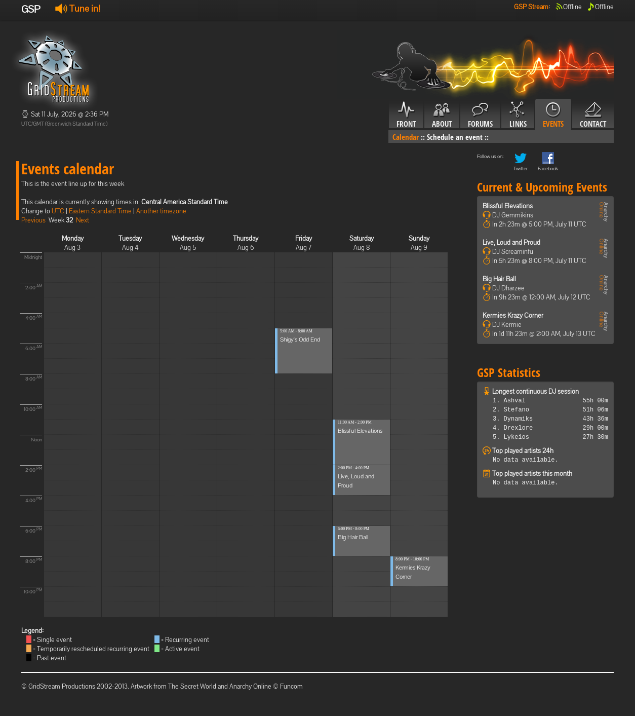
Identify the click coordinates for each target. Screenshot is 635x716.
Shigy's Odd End (300, 339)
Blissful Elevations (360, 431)
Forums (480, 115)
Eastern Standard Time (100, 211)
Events (553, 115)
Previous (33, 220)
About (442, 115)
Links (518, 115)
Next (82, 220)
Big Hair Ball (353, 537)
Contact (593, 115)
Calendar (405, 137)
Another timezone (161, 211)
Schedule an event (455, 137)
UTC (58, 211)
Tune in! (77, 8)
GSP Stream (531, 7)
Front (406, 115)
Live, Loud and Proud (511, 242)
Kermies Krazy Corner (513, 315)
